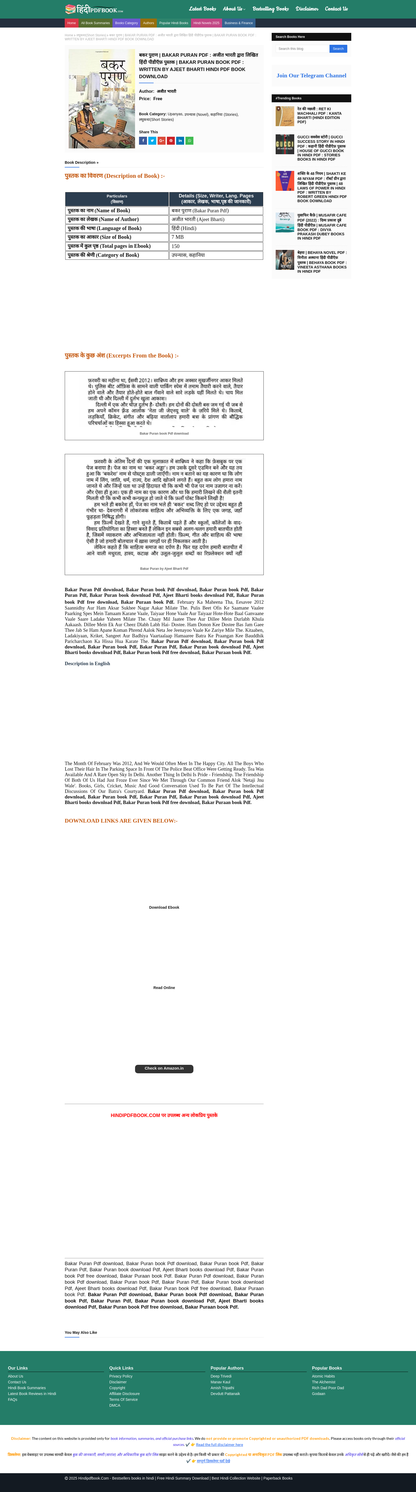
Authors (148, 23)
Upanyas (175, 114)
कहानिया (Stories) (224, 114)
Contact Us (336, 9)
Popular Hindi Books (173, 23)
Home (71, 23)
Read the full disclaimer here (219, 1444)
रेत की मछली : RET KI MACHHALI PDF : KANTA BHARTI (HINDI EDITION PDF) (319, 115)
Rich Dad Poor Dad (328, 1388)
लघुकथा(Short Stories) (91, 35)
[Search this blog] (303, 49)
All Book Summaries (95, 23)
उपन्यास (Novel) (196, 114)
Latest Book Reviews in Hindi (32, 1394)
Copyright (117, 1388)
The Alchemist (323, 1382)
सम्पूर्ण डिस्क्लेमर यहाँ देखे (213, 1461)
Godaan (318, 1394)
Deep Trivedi (221, 1376)
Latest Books (202, 9)
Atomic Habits (323, 1376)
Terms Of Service (123, 1399)
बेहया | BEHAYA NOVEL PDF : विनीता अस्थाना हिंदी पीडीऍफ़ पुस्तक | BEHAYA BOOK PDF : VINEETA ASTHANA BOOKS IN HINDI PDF (322, 261)
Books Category (126, 23)
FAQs (12, 1399)
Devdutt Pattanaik (225, 1394)
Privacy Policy (120, 1376)
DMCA (114, 1405)
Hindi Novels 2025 (206, 23)
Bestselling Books (271, 9)
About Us (232, 9)
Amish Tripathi (222, 1388)
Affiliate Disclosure (124, 1394)
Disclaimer (307, 9)
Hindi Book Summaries (27, 1388)
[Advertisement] (164, 309)
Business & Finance (239, 23)
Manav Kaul (220, 1382)
